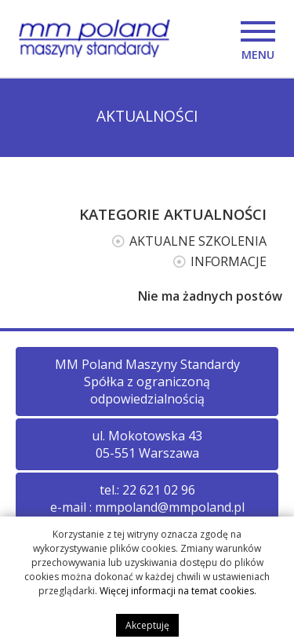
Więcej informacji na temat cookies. (178, 594)
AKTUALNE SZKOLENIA (198, 241)
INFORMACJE (229, 261)
